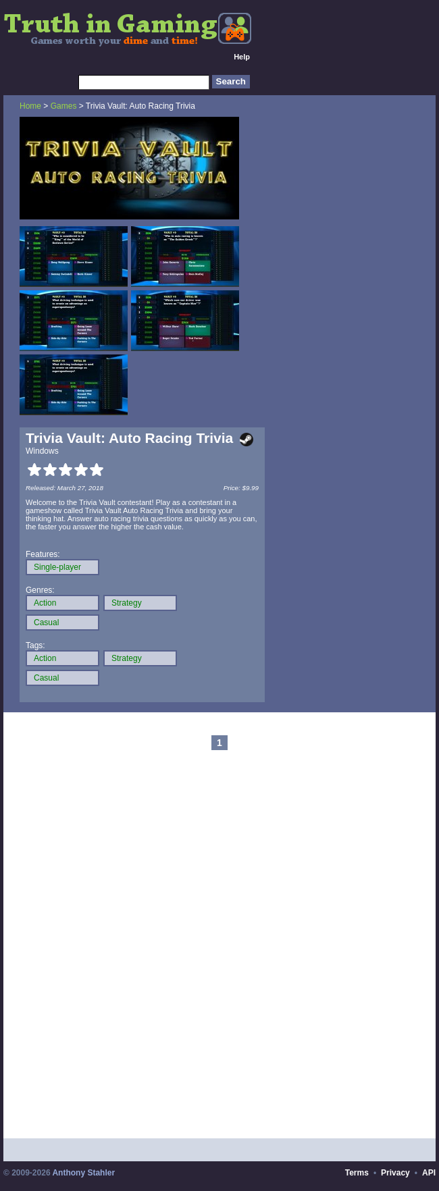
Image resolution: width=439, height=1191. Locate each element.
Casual (46, 622)
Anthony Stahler (83, 1172)
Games (64, 106)
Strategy (126, 603)
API (429, 1172)
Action (45, 603)
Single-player (57, 567)
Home (30, 106)
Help (242, 57)
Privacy (395, 1172)
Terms (357, 1172)
